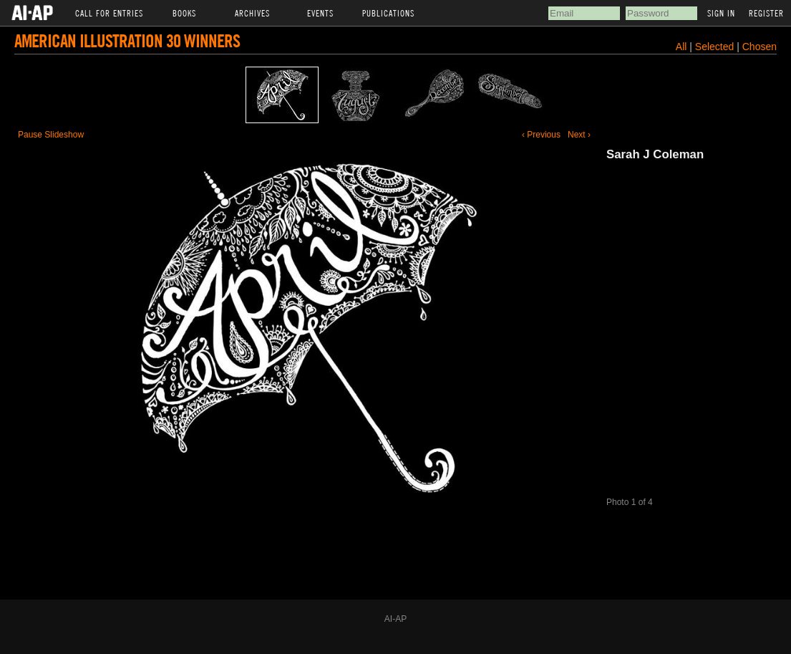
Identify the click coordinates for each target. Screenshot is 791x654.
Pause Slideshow (51, 135)
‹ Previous (541, 135)
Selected (716, 46)
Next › (579, 135)
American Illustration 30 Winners (127, 40)
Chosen (759, 46)
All (681, 46)
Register (766, 13)
